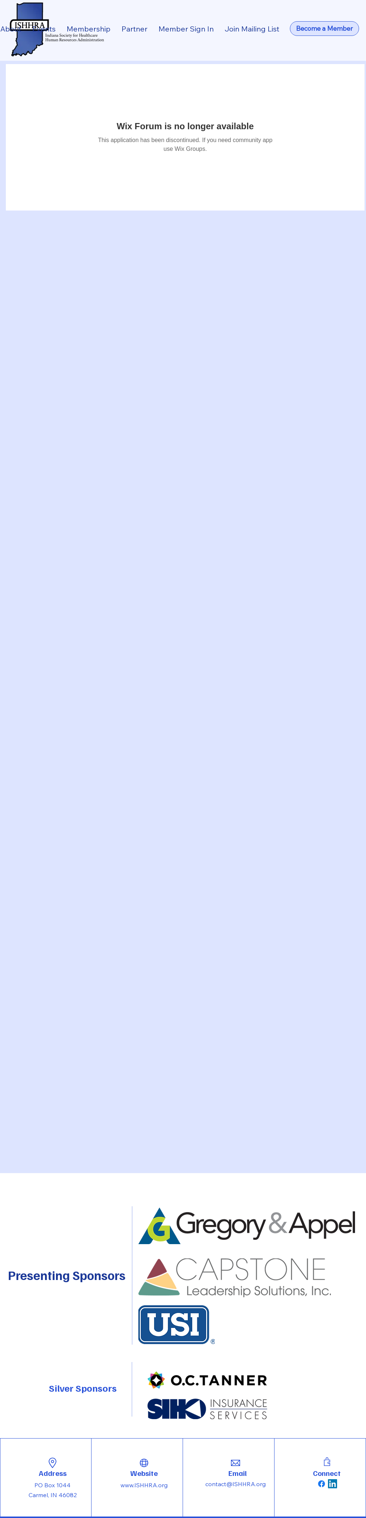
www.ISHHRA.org (144, 1485)
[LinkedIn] (332, 1483)
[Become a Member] (324, 28)
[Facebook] (321, 1483)
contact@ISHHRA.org (235, 1484)
